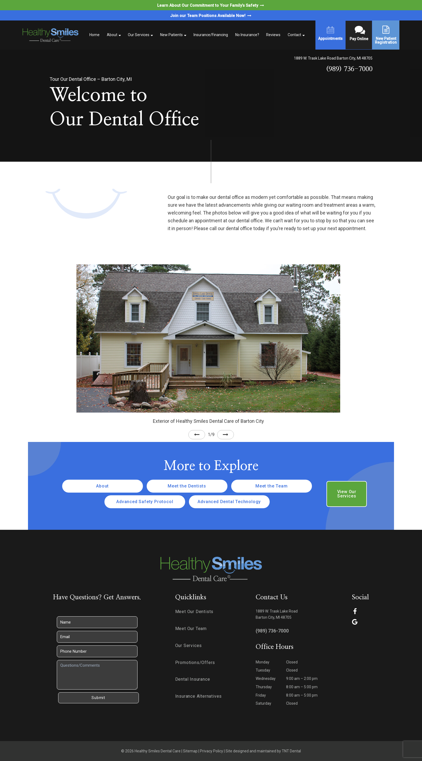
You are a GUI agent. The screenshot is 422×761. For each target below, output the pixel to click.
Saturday (263, 703)
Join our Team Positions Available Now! (211, 15)
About (112, 35)
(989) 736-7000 (349, 69)
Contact (294, 35)
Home (94, 35)
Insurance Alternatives (198, 696)
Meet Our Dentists (194, 611)
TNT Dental (291, 751)
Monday (262, 662)
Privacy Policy (211, 751)
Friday (261, 695)
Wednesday (266, 678)
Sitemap (190, 751)
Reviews (273, 35)
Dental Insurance (192, 679)
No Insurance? (247, 35)
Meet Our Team (191, 628)
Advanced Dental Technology (229, 501)
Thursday (264, 687)
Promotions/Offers (195, 662)
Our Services (138, 35)
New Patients (171, 35)
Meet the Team (271, 486)
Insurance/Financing (211, 35)
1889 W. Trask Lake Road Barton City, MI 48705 (333, 58)
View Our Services (346, 494)
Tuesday (263, 670)
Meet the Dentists (187, 486)
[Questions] (97, 675)
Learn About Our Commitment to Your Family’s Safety (211, 5)
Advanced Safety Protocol (144, 501)
